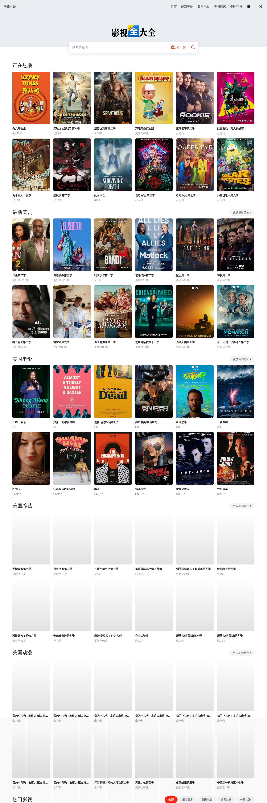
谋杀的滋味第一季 (105, 342)
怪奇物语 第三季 (145, 195)
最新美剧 (187, 6)
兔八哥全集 (19, 128)
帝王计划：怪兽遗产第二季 (233, 342)
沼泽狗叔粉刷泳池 (64, 489)
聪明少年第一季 (103, 275)
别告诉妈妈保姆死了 (106, 422)
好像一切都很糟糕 (64, 422)
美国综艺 (220, 6)
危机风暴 (222, 489)
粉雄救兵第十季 (226, 568)
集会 (97, 489)
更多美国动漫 (242, 652)
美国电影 (203, 6)
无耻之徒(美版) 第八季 (66, 128)
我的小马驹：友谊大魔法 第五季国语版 (195, 715)
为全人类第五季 (185, 342)
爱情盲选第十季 (21, 568)
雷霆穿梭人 (182, 489)
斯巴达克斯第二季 (105, 128)
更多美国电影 (242, 359)
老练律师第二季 (144, 275)
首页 (174, 6)
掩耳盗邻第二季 (21, 342)
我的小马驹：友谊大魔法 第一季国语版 (113, 715)
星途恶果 (181, 422)
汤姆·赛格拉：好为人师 (108, 635)
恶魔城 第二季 (61, 195)
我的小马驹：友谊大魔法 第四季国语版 (154, 715)
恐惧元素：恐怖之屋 (24, 635)
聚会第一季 (182, 275)
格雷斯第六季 (61, 342)
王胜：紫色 (19, 422)
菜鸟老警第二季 (185, 128)
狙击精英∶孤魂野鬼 (146, 422)
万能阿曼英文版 (144, 128)
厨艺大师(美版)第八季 (189, 635)
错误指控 (140, 489)
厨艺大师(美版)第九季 (230, 635)
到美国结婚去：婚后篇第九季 (193, 568)
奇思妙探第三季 (62, 275)
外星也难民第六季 (227, 195)
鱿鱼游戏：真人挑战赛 (230, 128)
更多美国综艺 (242, 505)
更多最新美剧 (242, 212)
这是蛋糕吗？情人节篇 (148, 568)
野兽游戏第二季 (62, 568)
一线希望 (222, 422)
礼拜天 (16, 489)
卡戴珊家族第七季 (64, 635)
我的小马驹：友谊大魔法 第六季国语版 (236, 715)
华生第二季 (19, 275)
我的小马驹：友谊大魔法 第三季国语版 (31, 715)
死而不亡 (99, 195)
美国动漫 (236, 6)
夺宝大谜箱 (142, 635)
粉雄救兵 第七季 (185, 195)
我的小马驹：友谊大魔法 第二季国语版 (72, 715)
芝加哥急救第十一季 (147, 342)
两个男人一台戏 (21, 195)
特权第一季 (223, 275)
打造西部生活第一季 (106, 568)
